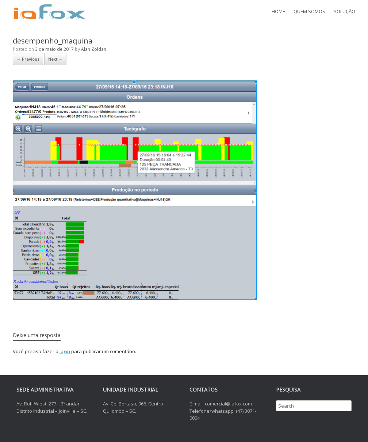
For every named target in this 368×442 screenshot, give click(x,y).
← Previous (28, 59)
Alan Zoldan (93, 49)
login (65, 351)
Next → (55, 59)
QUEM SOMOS (309, 11)
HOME (278, 11)
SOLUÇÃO (344, 11)
